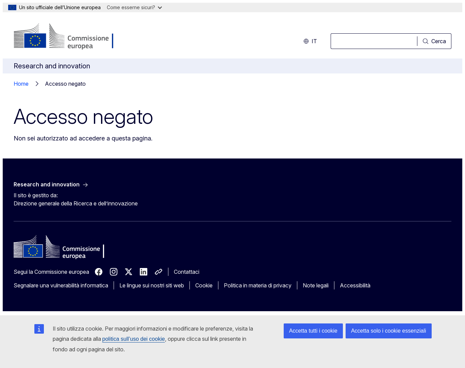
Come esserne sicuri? (134, 7)
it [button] (310, 41)
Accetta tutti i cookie (313, 331)
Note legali (316, 285)
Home (21, 83)
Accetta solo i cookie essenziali (388, 331)
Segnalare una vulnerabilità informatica (61, 285)
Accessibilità (355, 285)
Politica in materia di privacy (258, 285)
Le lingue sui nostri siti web (151, 285)
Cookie (204, 285)
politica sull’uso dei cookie (133, 339)
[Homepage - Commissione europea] (68, 36)
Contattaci (186, 271)
